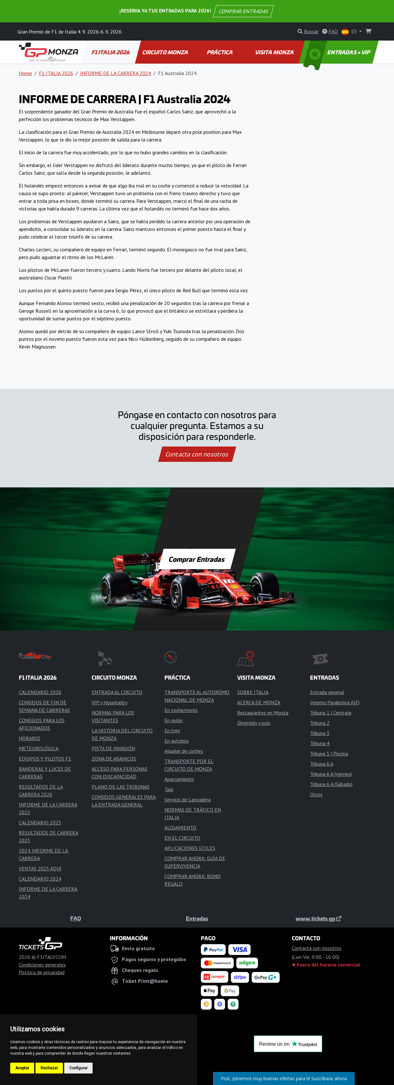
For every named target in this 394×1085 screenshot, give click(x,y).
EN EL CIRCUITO (182, 838)
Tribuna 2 (320, 723)
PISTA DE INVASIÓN (113, 748)
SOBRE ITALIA (253, 692)
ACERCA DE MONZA (258, 702)
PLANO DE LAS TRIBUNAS (120, 786)
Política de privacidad (41, 972)
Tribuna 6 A (321, 763)
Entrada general (327, 692)
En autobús (176, 740)
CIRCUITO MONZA (166, 52)
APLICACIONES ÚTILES (189, 848)
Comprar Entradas (197, 559)
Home (25, 73)
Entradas (197, 918)
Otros (316, 794)
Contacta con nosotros (197, 454)
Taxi (168, 789)
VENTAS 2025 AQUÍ (40, 868)
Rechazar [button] (49, 1068)
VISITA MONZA (274, 52)
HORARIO (29, 738)
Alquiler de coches (183, 751)
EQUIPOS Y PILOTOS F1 (45, 758)
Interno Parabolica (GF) (335, 702)
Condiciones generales (42, 964)
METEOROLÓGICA (38, 748)
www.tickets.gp (318, 918)
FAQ (75, 918)
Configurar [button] (78, 1068)
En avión (173, 720)
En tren (172, 730)
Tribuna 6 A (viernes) (331, 774)
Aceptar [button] (22, 1068)
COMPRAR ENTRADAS (243, 11)
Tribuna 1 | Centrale (331, 712)
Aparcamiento (179, 779)
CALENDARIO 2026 (40, 692)
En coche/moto (181, 710)
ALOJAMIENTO (180, 827)
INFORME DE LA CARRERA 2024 (115, 73)
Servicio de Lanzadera (187, 799)
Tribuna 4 (320, 743)
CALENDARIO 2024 (40, 878)
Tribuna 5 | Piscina (329, 753)
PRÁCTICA (220, 52)
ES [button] (350, 31)
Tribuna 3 (320, 733)
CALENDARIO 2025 (40, 822)
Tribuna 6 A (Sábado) (331, 784)
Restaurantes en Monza (262, 712)
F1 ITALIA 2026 (111, 52)
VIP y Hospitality (109, 702)
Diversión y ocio (253, 723)
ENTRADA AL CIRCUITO (117, 692)
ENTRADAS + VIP (337, 52)
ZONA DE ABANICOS (114, 758)
